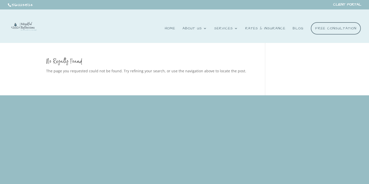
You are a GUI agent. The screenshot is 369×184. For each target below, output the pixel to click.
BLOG (298, 29)
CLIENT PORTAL (347, 5)
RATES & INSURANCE (265, 29)
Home (170, 29)
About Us (192, 29)
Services (223, 29)
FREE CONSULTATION (335, 28)
